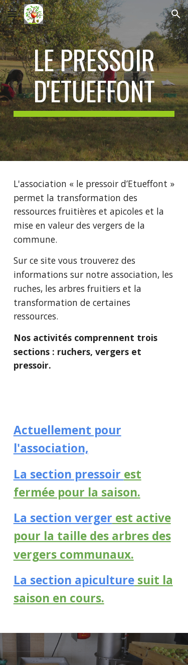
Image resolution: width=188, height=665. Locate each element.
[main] (94, 80)
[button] (12, 14)
